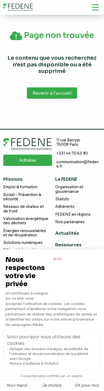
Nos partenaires (70, 222)
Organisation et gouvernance (69, 189)
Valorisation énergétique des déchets (25, 220)
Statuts (62, 199)
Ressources (68, 245)
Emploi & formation (20, 187)
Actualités (67, 233)
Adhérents (65, 206)
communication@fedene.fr (77, 164)
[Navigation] (95, 7)
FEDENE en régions (73, 214)
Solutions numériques (23, 242)
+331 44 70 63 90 (72, 153)
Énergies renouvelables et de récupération (24, 233)
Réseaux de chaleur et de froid (23, 208)
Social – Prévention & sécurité (22, 197)
